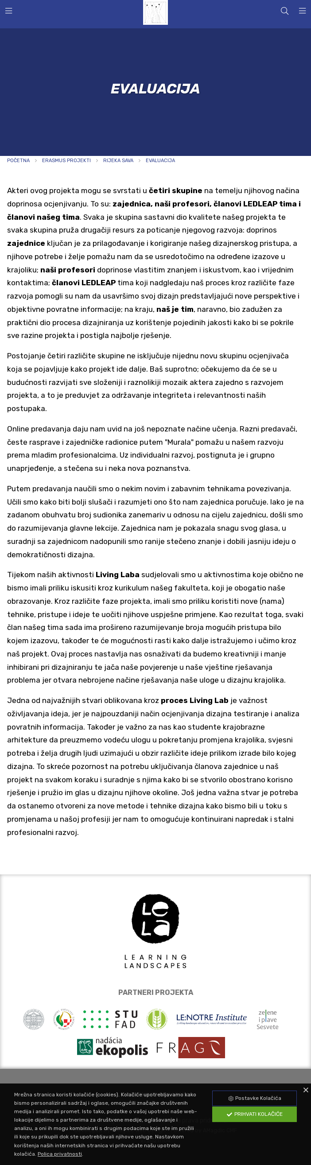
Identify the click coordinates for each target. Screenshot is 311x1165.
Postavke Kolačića (254, 1098)
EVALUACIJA (160, 160)
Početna (18, 160)
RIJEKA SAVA (118, 160)
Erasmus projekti (66, 160)
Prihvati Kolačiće (254, 1114)
